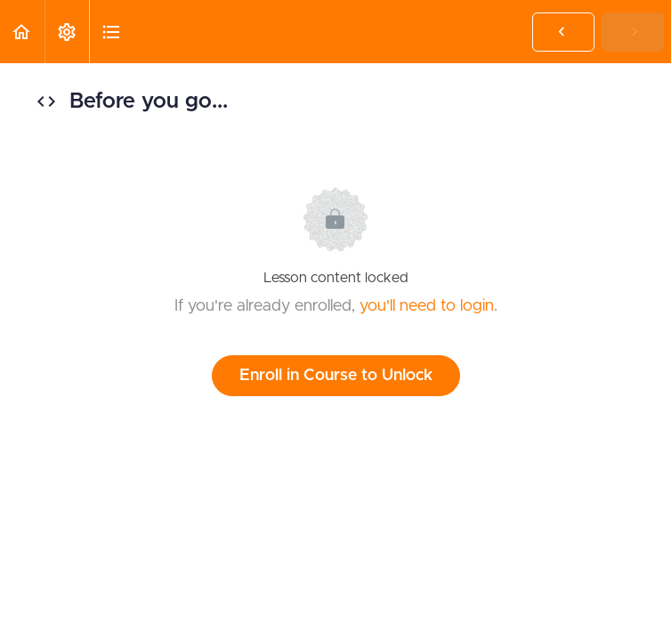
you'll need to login (427, 306)
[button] (22, 31)
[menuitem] (66, 31)
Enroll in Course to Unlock (336, 376)
